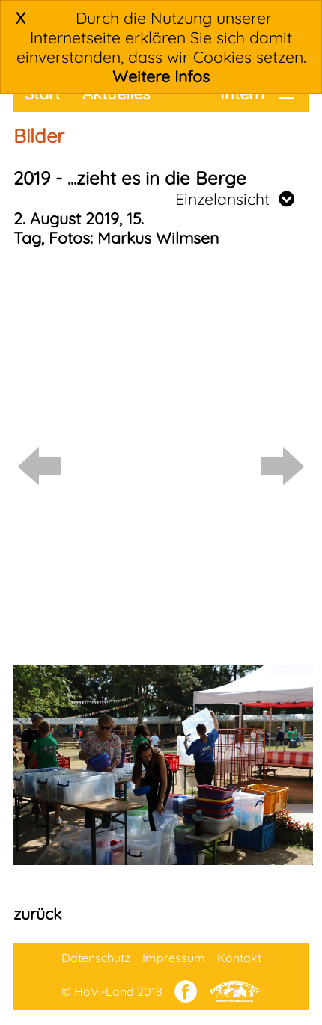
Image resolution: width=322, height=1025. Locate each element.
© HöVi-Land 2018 (111, 991)
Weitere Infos (161, 76)
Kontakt (239, 957)
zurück (37, 913)
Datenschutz (95, 957)
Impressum (173, 957)
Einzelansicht (234, 199)
